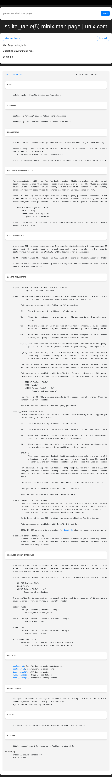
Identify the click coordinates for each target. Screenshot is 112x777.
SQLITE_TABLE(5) (13, 74)
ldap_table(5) (20, 672)
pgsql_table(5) (20, 678)
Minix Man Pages (12, 38)
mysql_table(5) (20, 675)
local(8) (68, 530)
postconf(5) (19, 669)
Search (105, 13)
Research (103, 38)
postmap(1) (18, 666)
